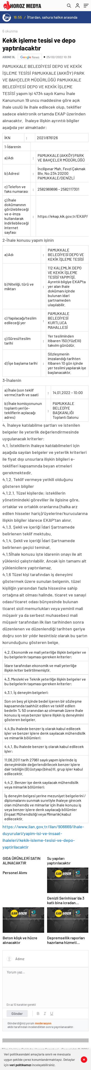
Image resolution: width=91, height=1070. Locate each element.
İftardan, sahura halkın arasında (52, 17)
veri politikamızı (20, 1065)
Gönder (17, 1013)
